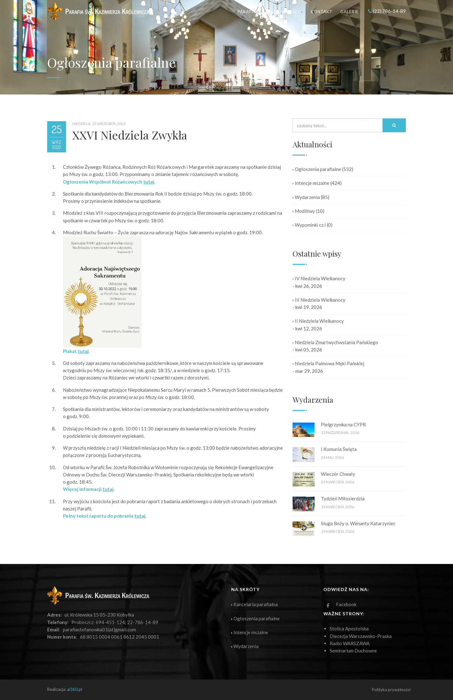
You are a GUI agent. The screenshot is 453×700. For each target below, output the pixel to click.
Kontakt (322, 11)
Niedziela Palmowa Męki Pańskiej (328, 363)
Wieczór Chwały (338, 474)
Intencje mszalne (311, 183)
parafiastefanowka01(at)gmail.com (99, 629)
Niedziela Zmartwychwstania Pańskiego (335, 342)
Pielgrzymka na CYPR (343, 424)
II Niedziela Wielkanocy (318, 321)
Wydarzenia (306, 197)
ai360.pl (74, 689)
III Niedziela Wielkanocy (319, 300)
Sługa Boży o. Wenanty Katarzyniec (358, 523)
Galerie (349, 11)
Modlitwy (304, 211)
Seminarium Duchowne (353, 650)
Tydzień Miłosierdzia (343, 498)
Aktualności (285, 11)
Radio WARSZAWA (350, 643)
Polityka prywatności (391, 689)
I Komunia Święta (339, 449)
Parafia (249, 11)
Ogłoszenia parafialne (317, 169)
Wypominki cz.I (309, 225)
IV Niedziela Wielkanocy (319, 278)
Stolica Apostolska (349, 628)
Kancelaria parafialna (254, 604)
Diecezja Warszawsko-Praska (361, 636)
